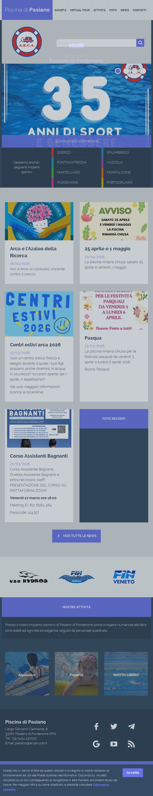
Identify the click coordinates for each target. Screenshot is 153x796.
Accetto (133, 773)
